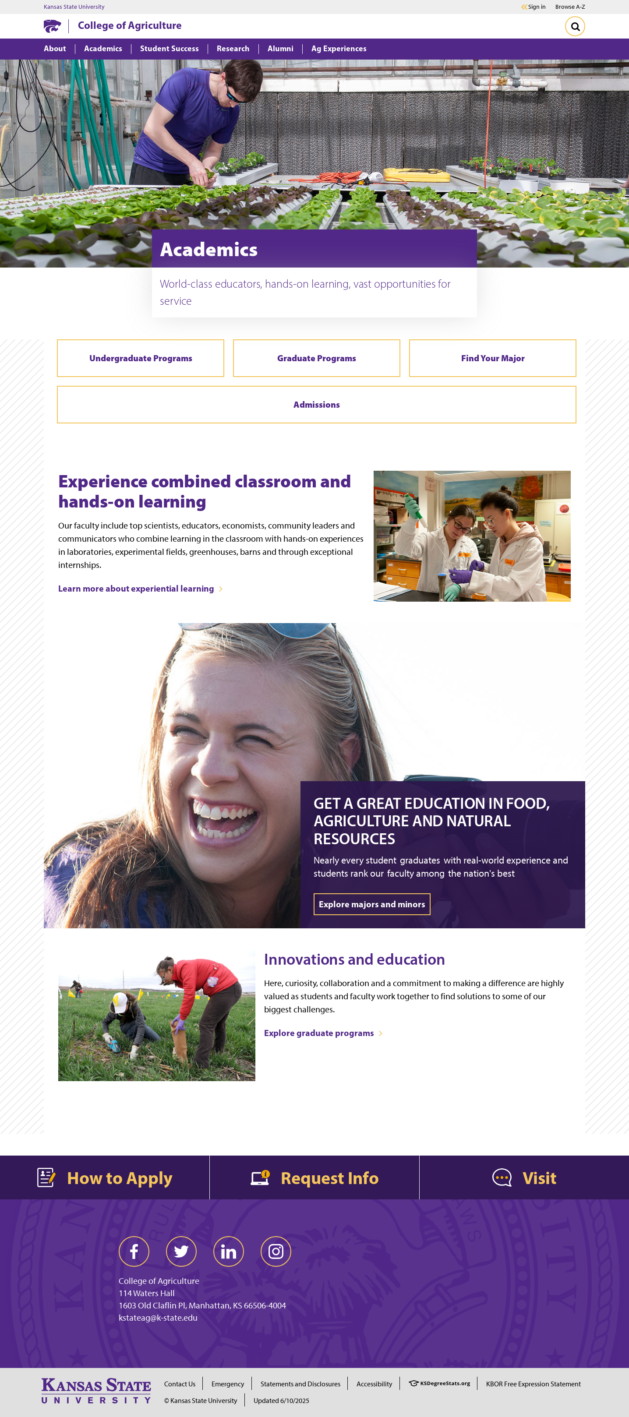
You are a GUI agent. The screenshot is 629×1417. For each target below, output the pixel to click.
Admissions (316, 404)
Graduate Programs (316, 357)
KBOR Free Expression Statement (533, 1384)
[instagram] (276, 1251)
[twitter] (181, 1251)
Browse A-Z (570, 7)
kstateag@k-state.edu (158, 1317)
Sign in (537, 7)
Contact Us (179, 1384)
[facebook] (134, 1251)
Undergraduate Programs (140, 357)
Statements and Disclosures (300, 1384)
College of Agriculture (130, 25)
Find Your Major (493, 357)
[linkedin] (228, 1251)
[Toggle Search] (575, 26)
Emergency (228, 1384)
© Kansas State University (200, 1400)
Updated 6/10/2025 (281, 1400)
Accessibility (374, 1384)
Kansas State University (74, 7)
